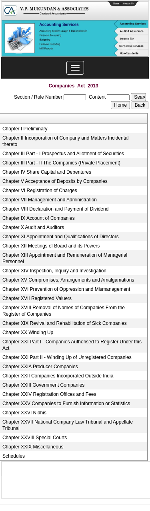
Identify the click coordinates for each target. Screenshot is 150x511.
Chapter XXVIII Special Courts (34, 437)
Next (129, 46)
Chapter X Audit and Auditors (33, 227)
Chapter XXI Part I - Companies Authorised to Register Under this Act (72, 345)
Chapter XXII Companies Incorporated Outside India (58, 376)
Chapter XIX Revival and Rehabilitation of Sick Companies (64, 323)
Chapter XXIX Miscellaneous (33, 447)
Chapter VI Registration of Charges (39, 190)
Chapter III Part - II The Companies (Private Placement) (61, 163)
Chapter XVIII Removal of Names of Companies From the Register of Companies (63, 311)
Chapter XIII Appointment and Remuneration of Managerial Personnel (64, 258)
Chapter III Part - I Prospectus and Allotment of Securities (63, 153)
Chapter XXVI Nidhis (24, 413)
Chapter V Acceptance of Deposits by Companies (55, 181)
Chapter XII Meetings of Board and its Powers (51, 246)
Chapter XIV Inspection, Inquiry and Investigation (54, 271)
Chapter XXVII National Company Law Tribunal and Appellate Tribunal (67, 425)
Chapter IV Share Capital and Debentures (46, 172)
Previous (19, 46)
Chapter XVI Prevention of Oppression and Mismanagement (66, 289)
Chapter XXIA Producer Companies (40, 366)
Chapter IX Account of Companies (38, 218)
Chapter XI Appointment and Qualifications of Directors (60, 236)
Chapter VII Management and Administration (49, 200)
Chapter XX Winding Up (27, 332)
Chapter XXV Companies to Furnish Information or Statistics (66, 403)
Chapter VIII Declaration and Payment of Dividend (55, 209)
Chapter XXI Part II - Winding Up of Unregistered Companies (67, 357)
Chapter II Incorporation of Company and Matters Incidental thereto (65, 141)
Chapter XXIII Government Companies (43, 385)
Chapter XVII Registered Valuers (37, 298)
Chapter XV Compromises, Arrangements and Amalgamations (68, 280)
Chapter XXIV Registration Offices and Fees (49, 394)
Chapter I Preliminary (25, 129)
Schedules (13, 456)
